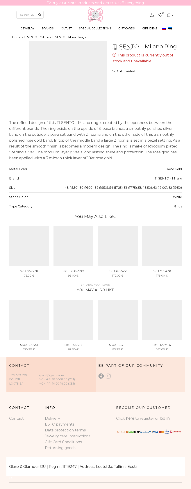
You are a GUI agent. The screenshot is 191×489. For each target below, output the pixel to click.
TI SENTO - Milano (36, 37)
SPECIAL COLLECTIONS (95, 28)
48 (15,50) (71, 187)
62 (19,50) (175, 187)
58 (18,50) (145, 187)
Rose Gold (174, 169)
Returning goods (60, 448)
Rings (178, 206)
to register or (147, 418)
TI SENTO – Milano (168, 178)
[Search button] (39, 14)
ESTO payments (59, 424)
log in (165, 418)
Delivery (52, 418)
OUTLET (66, 28)
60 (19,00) (160, 187)
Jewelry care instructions (67, 436)
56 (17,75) (130, 187)
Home (16, 37)
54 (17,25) (116, 187)
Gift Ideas (149, 28)
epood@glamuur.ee (52, 375)
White (177, 197)
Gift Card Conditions (63, 442)
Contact (16, 418)
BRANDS (48, 28)
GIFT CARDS (126, 28)
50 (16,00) (87, 187)
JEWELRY (27, 28)
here (130, 418)
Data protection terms (65, 430)
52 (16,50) (101, 187)
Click (121, 418)
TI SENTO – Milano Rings (69, 37)
